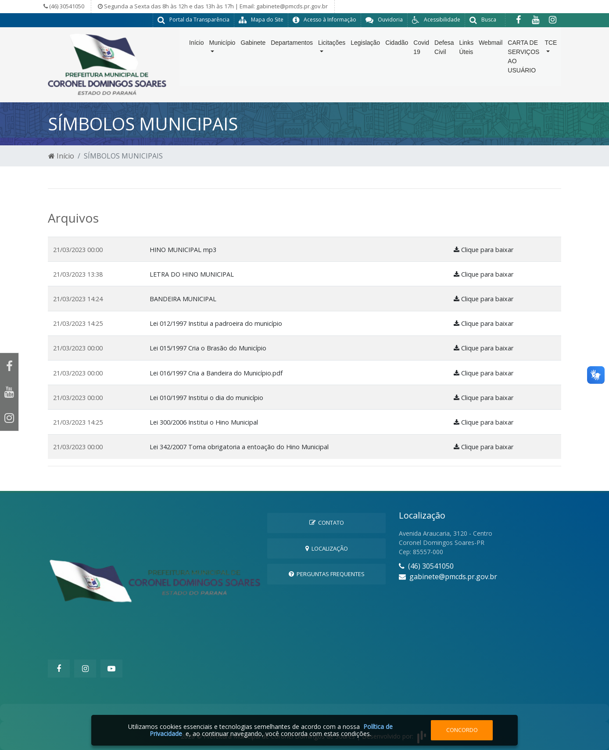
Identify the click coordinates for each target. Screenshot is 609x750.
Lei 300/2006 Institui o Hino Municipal (204, 422)
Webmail (490, 49)
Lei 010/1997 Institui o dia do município (206, 397)
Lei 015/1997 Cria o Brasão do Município (208, 348)
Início (196, 49)
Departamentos (292, 49)
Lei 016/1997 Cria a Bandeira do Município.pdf (216, 373)
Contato (326, 522)
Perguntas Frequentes (327, 574)
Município (222, 49)
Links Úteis (466, 54)
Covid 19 (421, 54)
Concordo (462, 730)
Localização (326, 548)
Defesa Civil (444, 54)
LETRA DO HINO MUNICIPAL (192, 274)
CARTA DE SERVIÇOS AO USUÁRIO (523, 63)
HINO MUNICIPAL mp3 (183, 249)
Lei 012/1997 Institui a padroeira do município (216, 323)
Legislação (365, 49)
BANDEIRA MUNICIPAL (183, 299)
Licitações (331, 49)
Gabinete (252, 49)
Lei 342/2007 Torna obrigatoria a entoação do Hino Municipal (239, 447)
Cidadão (396, 49)
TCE (551, 49)
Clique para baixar (483, 249)
